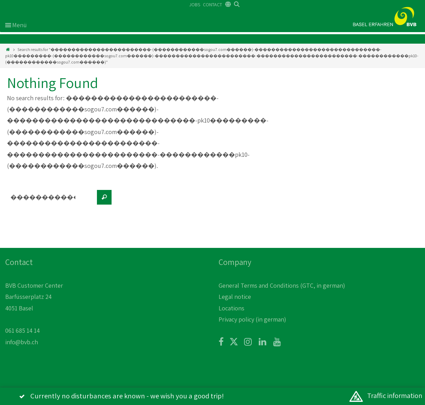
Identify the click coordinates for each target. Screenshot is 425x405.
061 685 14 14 (22, 330)
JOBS (194, 4)
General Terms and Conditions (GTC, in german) (282, 285)
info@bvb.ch (21, 342)
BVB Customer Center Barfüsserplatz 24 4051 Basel (34, 296)
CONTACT (212, 4)
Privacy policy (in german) (252, 319)
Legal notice (235, 297)
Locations (231, 308)
